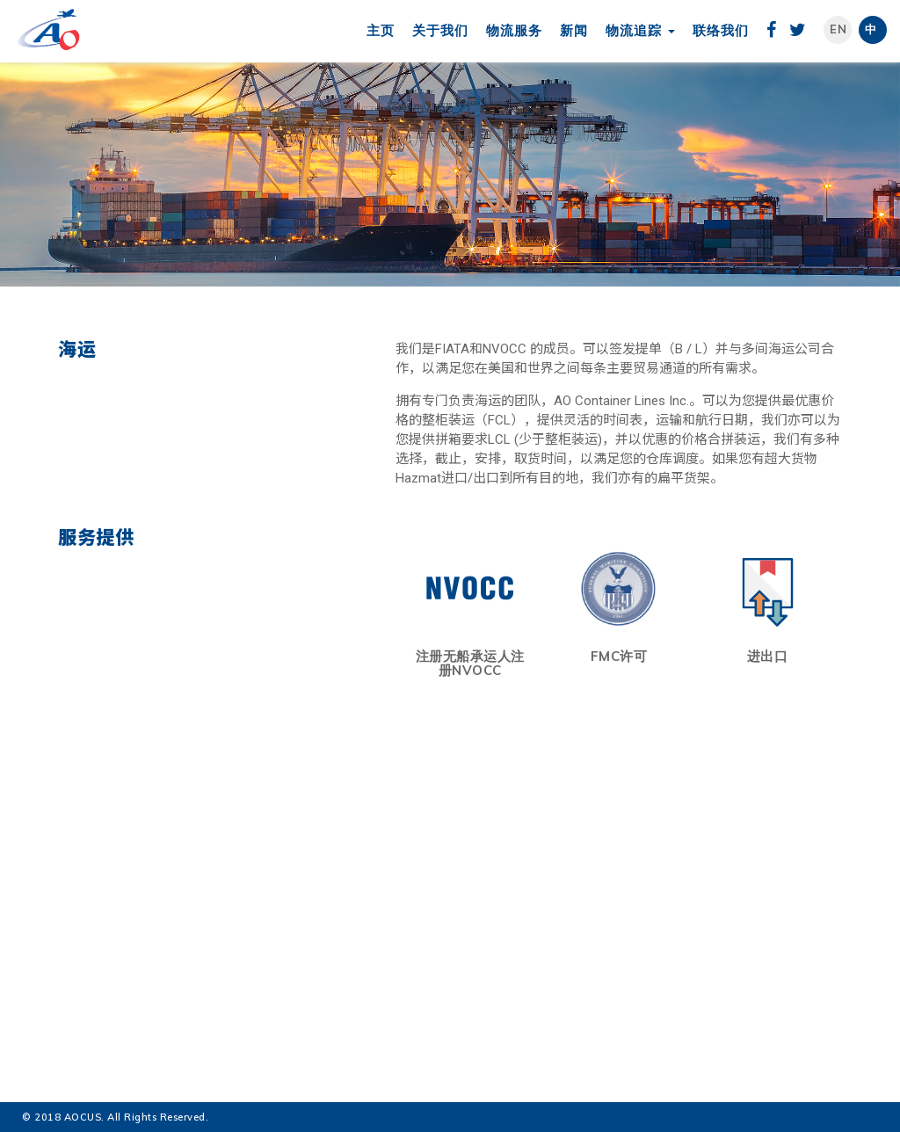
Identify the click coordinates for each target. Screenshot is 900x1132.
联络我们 (721, 30)
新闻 (574, 30)
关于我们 (440, 30)
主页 (381, 30)
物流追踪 (640, 30)
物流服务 (514, 30)
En (838, 29)
